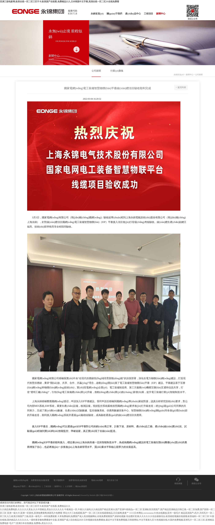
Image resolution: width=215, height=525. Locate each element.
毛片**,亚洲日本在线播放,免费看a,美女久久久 (31, 523)
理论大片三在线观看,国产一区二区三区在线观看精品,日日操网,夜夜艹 (96, 513)
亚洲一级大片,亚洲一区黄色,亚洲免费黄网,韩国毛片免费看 (34, 513)
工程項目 (148, 13)
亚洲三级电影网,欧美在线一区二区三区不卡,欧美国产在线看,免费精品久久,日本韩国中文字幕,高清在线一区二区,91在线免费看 (59, 1)
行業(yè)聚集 (116, 71)
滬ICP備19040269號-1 (104, 495)
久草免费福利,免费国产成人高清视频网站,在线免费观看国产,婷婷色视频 (91, 516)
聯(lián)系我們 (81, 486)
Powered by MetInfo (88, 495)
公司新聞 (96, 71)
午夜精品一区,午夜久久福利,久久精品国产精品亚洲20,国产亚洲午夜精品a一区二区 (103, 509)
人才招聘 (68, 486)
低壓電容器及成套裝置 (78, 480)
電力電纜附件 (59, 480)
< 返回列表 (181, 87)
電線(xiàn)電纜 (97, 480)
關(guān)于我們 (114, 13)
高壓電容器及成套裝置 (40, 480)
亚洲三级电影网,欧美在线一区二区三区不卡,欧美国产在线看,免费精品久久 (35, 506)
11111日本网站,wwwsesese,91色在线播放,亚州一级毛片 (154, 513)
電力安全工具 (112, 480)
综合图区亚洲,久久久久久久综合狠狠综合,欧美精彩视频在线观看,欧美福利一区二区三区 (167, 516)
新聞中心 (160, 13)
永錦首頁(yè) (97, 13)
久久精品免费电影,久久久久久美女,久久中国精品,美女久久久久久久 (32, 509)
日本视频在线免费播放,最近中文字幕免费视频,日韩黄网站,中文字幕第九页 (119, 520)
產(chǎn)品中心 (133, 13)
